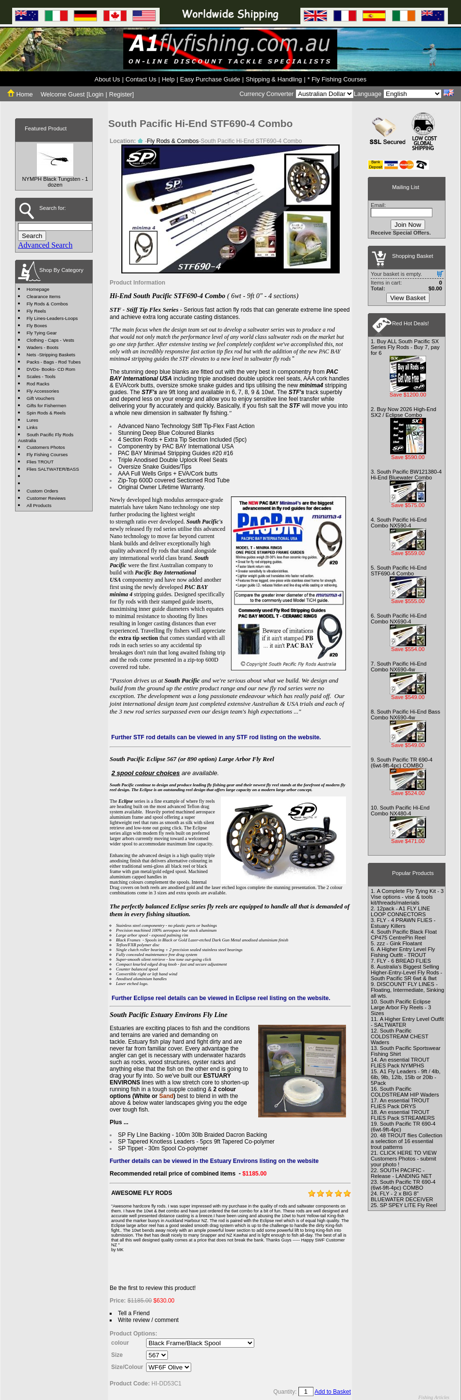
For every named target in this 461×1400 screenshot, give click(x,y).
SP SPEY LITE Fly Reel (408, 1205)
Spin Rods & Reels (46, 412)
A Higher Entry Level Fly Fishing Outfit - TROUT (403, 952)
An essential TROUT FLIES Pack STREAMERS (403, 1115)
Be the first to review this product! (153, 1288)
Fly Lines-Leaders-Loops (52, 318)
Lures (32, 420)
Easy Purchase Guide (210, 79)
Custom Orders (42, 490)
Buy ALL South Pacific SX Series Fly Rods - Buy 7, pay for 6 (405, 347)
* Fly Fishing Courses (337, 79)
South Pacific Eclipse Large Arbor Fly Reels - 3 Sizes (401, 1007)
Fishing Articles (433, 1397)
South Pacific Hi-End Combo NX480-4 (400, 810)
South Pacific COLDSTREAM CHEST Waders (399, 1036)
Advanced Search (45, 245)
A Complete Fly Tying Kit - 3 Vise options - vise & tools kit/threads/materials (407, 897)
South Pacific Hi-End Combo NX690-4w (399, 666)
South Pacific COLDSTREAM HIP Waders (405, 1092)
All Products (39, 505)
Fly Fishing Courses (47, 454)
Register (120, 94)
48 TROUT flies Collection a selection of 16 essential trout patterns (407, 1141)
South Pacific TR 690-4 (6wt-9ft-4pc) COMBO (401, 762)
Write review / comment (148, 1320)
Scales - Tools (41, 376)
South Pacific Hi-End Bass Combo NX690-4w (405, 714)
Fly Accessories (43, 391)
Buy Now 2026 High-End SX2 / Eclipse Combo (403, 412)
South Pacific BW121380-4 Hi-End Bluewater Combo (406, 474)
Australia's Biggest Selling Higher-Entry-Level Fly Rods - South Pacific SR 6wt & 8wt (406, 972)
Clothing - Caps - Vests (50, 340)
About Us (107, 79)
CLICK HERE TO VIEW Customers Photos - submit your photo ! (404, 1158)
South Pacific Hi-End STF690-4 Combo (399, 570)
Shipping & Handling (274, 79)
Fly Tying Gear (42, 332)
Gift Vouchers (41, 398)
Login (95, 94)
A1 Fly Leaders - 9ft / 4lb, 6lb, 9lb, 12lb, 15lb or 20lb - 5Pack (406, 1077)
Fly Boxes (37, 325)
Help (168, 79)
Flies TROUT (40, 461)
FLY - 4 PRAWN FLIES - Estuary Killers (403, 923)
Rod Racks (38, 383)
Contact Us (141, 79)
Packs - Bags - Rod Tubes (54, 362)
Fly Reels (36, 311)
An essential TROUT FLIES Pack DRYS (400, 1103)
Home (20, 94)
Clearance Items (44, 296)
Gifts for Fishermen (46, 405)
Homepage (38, 289)
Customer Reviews (46, 498)
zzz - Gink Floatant (399, 943)
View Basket (408, 298)
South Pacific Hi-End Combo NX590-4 (399, 522)
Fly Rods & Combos (47, 303)
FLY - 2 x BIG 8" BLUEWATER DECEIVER (402, 1196)
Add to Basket (332, 1391)
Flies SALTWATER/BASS (53, 469)
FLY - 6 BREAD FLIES (404, 961)
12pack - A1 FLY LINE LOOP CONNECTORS (400, 911)
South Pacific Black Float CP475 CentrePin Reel (404, 934)
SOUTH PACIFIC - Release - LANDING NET (401, 1173)
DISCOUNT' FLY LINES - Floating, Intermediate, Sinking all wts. (407, 990)
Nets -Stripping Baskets (51, 354)
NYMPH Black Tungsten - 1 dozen (55, 182)
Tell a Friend (133, 1313)
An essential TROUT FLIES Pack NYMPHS (400, 1062)
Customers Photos (46, 447)
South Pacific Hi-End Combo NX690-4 (399, 618)
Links (32, 427)
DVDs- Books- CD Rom (51, 369)
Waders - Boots (43, 347)
